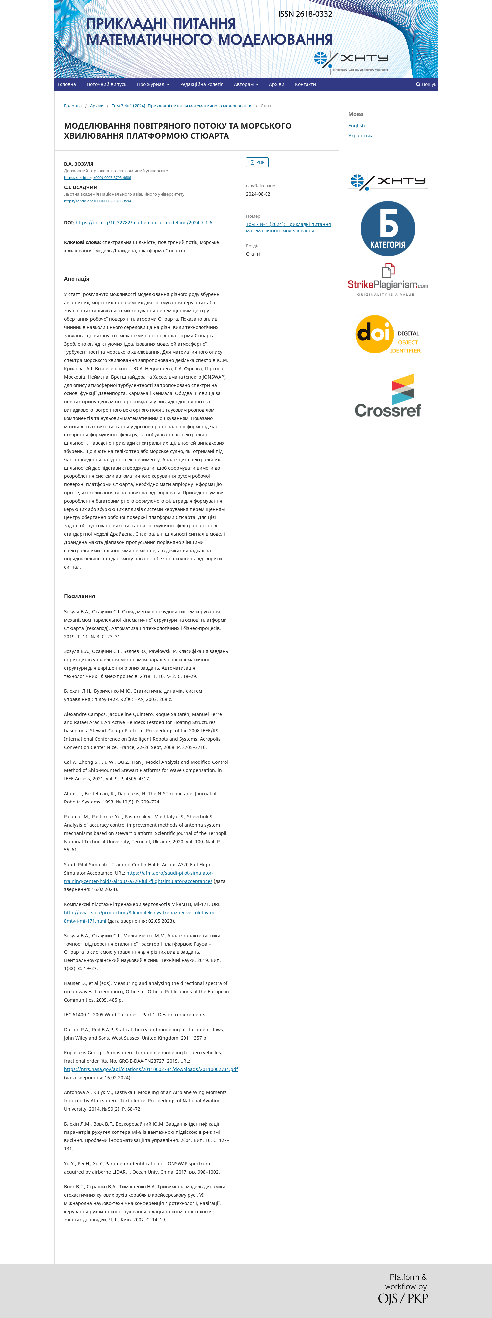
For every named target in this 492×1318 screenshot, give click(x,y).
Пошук (426, 84)
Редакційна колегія (202, 84)
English (356, 125)
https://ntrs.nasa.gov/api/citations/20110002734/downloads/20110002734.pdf (151, 1069)
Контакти (305, 84)
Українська (361, 135)
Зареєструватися (400, 5)
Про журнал (151, 84)
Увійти (431, 5)
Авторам (244, 84)
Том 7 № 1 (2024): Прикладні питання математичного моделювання (182, 106)
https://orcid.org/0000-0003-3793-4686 (97, 177)
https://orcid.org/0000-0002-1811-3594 (97, 201)
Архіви (276, 84)
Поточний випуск (106, 84)
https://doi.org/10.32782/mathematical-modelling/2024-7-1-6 (144, 222)
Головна (67, 84)
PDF (259, 162)
